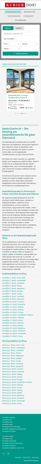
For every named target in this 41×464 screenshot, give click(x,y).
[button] (8, 87)
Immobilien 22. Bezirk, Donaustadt (13, 333)
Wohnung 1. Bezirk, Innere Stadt (13, 345)
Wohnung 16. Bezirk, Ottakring (12, 385)
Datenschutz (35, 457)
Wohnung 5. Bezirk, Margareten (13, 356)
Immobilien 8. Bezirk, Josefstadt (13, 296)
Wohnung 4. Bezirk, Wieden (11, 353)
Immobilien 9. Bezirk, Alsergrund (13, 299)
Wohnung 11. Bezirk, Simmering (13, 372)
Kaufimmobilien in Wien (21, 249)
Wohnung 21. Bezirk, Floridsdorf (13, 398)
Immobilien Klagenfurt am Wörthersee (14, 429)
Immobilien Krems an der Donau (12, 443)
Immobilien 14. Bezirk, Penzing (12, 312)
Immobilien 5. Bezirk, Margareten (13, 288)
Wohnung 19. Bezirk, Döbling (12, 393)
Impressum (18, 457)
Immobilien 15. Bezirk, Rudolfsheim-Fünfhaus (17, 315)
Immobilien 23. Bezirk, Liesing (12, 336)
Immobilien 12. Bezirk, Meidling (12, 307)
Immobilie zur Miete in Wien (12, 252)
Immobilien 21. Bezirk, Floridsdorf (13, 331)
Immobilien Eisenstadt (9, 441)
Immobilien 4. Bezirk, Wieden (12, 286)
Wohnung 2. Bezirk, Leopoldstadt (13, 348)
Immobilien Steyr (7, 438)
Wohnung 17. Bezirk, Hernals (12, 387)
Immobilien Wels (7, 424)
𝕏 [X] (8, 453)
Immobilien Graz (7, 422)
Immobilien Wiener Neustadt (11, 427)
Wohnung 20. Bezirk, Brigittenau (13, 395)
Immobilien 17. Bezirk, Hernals (12, 320)
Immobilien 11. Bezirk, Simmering (13, 304)
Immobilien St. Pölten (9, 431)
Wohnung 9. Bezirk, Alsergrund (12, 366)
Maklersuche (29, 12)
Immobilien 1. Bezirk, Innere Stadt (13, 278)
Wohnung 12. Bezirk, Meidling (12, 374)
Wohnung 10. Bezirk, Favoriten (12, 369)
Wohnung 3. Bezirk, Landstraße (13, 350)
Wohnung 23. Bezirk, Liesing (12, 403)
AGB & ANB (26, 457)
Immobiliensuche (13, 12)
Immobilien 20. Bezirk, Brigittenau (13, 328)
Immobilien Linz (7, 420)
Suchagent (28, 16)
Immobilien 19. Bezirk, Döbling (12, 325)
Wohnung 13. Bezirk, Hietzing (12, 377)
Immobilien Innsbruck (9, 445)
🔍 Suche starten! (20, 54)
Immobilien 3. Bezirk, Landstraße (13, 283)
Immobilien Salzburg (8, 417)
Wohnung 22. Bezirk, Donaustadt (13, 401)
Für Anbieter (20, 20)
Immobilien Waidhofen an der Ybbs (13, 448)
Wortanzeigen (14, 16)
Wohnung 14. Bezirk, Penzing (12, 379)
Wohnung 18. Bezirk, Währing (12, 390)
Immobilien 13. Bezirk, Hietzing (12, 310)
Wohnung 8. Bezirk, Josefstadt (12, 364)
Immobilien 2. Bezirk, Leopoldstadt (14, 280)
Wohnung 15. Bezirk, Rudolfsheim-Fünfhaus (17, 382)
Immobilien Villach (8, 436)
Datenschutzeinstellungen (31, 460)
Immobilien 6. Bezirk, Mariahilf (12, 291)
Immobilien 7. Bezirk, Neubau (12, 294)
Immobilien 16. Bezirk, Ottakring (13, 317)
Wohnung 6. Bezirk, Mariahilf (12, 358)
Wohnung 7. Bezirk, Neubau (11, 361)
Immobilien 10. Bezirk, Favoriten (13, 302)
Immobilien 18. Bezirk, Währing (12, 323)
